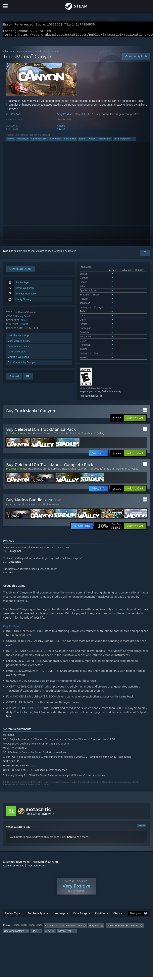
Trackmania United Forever (44, 453)
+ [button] (134, 141)
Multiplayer (22, 141)
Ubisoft (61, 131)
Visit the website (18, 337)
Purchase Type (36, 898)
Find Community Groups (21, 364)
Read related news (18, 348)
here (70, 821)
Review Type (12, 898)
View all (141, 810)
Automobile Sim (39, 141)
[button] (135, 402)
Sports (82, 141)
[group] (76, 913)
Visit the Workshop (18, 359)
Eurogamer (15, 535)
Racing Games (25, 53)
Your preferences (36, 850)
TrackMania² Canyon (40, 418)
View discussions (17, 353)
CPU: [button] (34, 915)
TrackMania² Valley (92, 418)
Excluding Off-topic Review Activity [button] (63, 910)
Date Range (80, 898)
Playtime (100, 898)
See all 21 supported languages (96, 297)
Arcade (92, 141)
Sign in (7, 253)
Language (59, 898)
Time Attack (55, 141)
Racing (10, 141)
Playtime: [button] (94, 910)
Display (117, 898)
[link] (109, 510)
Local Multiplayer (122, 141)
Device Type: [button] (65, 915)
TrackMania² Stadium (67, 418)
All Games (8, 53)
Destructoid (15, 546)
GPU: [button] (48, 915)
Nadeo (61, 128)
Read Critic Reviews (38, 798)
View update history (19, 343)
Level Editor (70, 141)
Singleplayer (105, 141)
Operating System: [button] (14, 915)
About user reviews (13, 850)
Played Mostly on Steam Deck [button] (123, 910)
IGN (11, 557)
